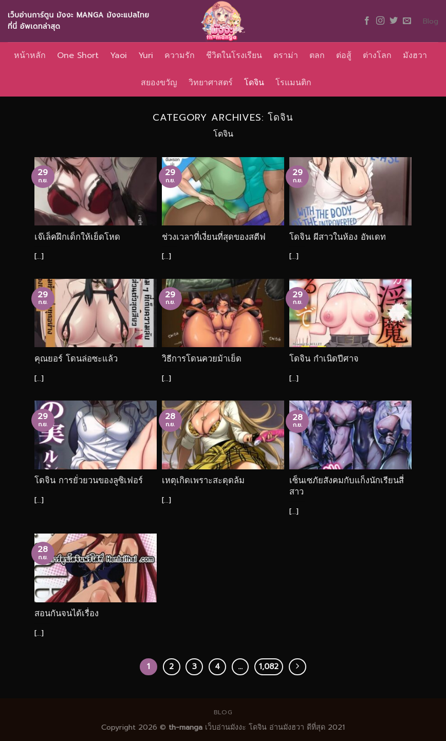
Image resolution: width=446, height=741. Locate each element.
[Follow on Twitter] (393, 21)
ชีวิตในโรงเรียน (234, 55)
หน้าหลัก (30, 55)
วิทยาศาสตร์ (211, 83)
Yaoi (118, 55)
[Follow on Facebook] (367, 21)
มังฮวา (415, 55)
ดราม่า (285, 55)
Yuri (145, 55)
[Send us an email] (407, 21)
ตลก (317, 55)
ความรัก (179, 55)
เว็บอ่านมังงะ (224, 727)
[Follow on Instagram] (380, 21)
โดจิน (254, 83)
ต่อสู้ (343, 55)
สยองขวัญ (159, 83)
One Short (78, 55)
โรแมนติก (293, 83)
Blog (430, 21)
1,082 (268, 666)
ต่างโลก (377, 55)
